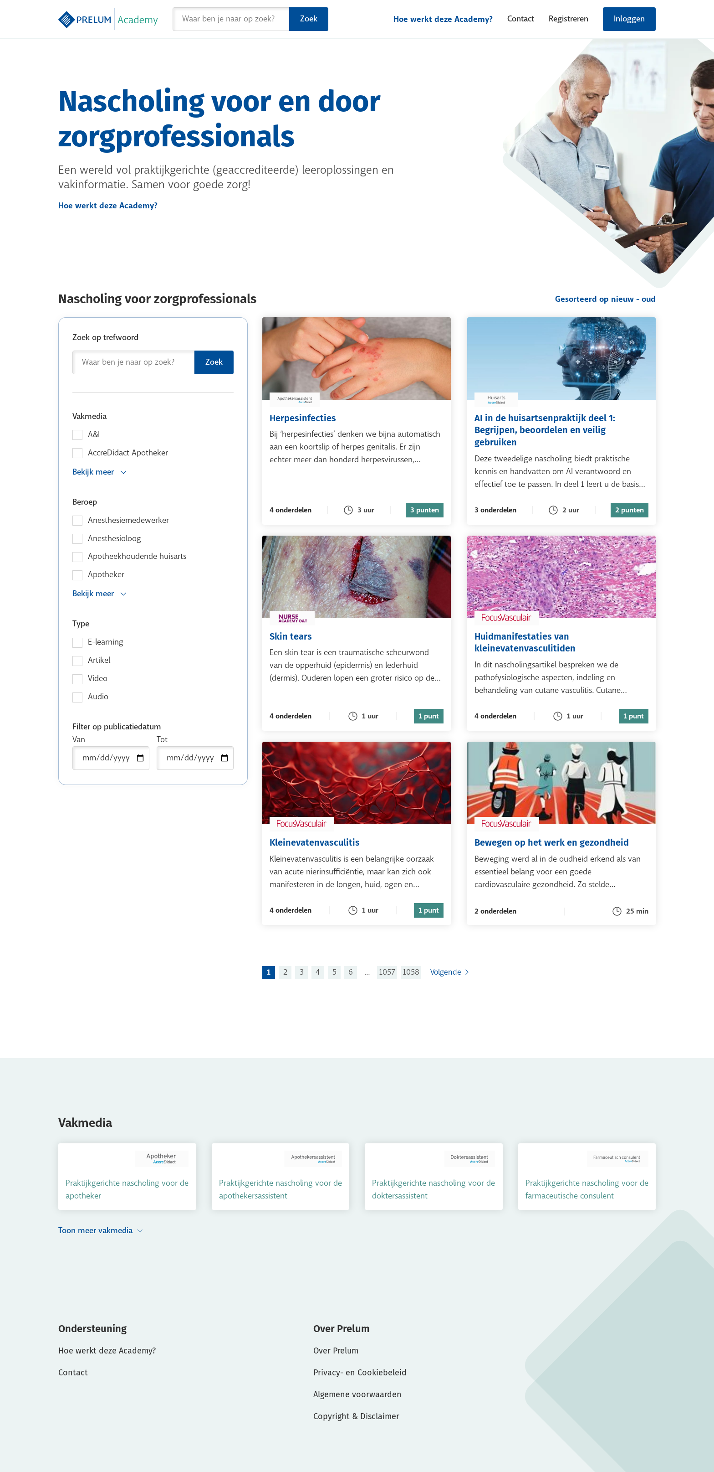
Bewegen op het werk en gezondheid (561, 842)
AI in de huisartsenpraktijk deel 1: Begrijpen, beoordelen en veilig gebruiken (561, 430)
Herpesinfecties (336, 418)
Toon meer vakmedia (100, 1230)
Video (97, 678)
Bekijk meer (100, 472)
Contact (520, 19)
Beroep (84, 502)
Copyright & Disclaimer (356, 1416)
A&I (94, 434)
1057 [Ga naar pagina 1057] (387, 972)
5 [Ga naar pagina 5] (334, 972)
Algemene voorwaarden (357, 1394)
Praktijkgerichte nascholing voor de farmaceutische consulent (586, 1189)
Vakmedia (89, 416)
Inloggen (629, 19)
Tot (162, 739)
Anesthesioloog (114, 538)
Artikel (99, 660)
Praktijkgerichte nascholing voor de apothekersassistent (280, 1189)
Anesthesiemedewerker (128, 520)
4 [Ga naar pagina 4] (318, 972)
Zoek (308, 19)
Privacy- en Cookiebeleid (360, 1373)
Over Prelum (335, 1351)
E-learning (105, 642)
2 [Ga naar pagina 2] (285, 972)
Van (78, 739)
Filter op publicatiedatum (116, 727)
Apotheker (106, 574)
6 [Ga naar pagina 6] (350, 972)
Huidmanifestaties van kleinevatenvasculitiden (561, 642)
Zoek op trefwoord (105, 337)
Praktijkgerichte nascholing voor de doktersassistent (433, 1189)
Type (80, 624)
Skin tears (323, 636)
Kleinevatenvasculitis (347, 842)
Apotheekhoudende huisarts (137, 556)
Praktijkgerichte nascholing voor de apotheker (127, 1189)
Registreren (568, 19)
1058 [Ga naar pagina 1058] (411, 972)
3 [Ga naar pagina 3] (302, 972)
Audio (98, 697)
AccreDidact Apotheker (128, 453)
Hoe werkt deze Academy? (443, 19)
